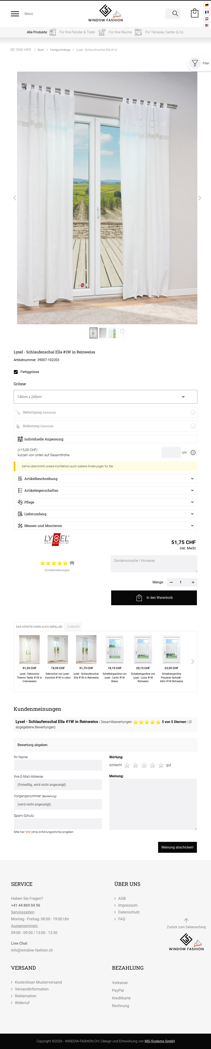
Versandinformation (32, 989)
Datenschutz (129, 912)
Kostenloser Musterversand (38, 982)
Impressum (128, 905)
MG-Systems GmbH (160, 1041)
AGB (122, 898)
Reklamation (25, 996)
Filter (199, 63)
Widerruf (22, 1002)
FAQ (121, 919)
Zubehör (73, 626)
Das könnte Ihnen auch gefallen (39, 626)
